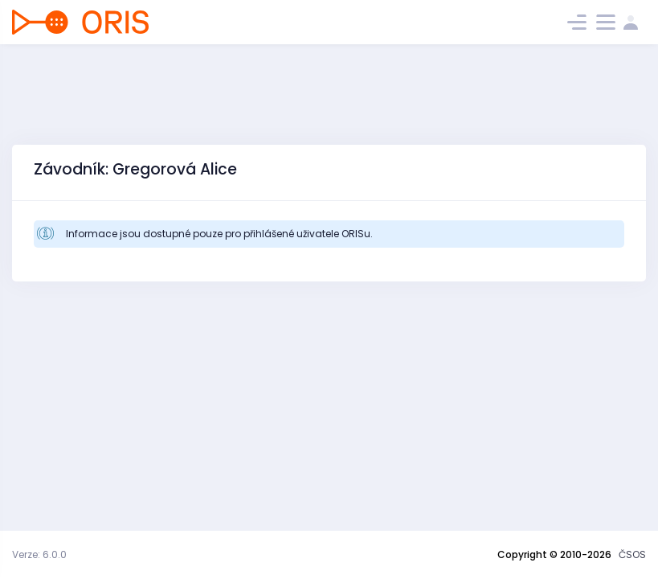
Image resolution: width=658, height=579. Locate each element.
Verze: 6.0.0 (39, 554)
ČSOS (632, 554)
